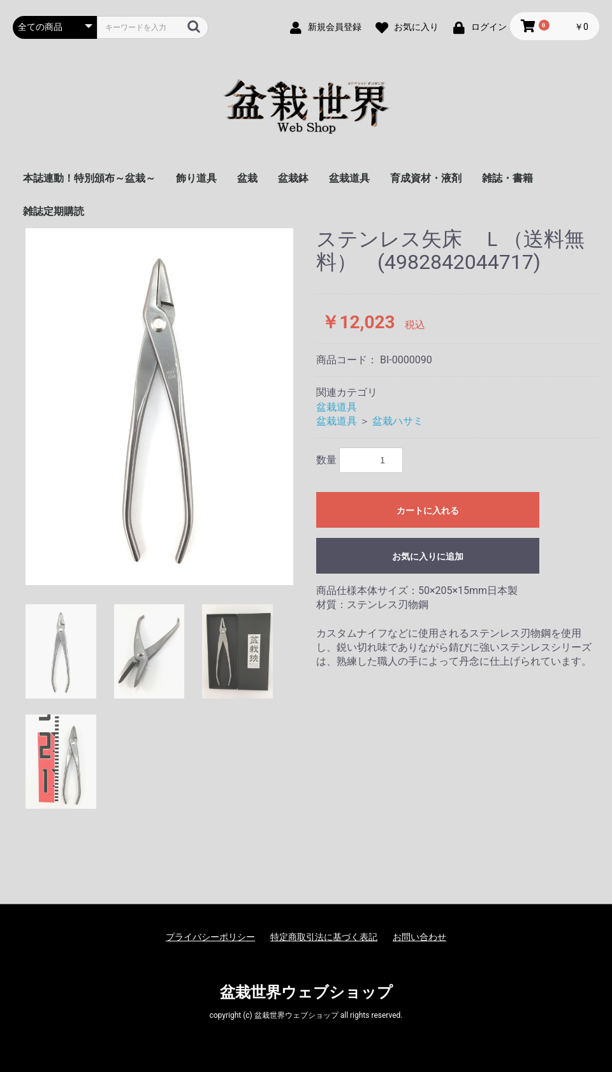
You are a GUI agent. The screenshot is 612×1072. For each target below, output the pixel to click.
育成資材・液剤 (426, 178)
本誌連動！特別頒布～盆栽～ (89, 178)
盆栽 (247, 178)
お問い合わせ (419, 937)
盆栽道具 (349, 178)
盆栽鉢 (293, 178)
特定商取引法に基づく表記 (323, 937)
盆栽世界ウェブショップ (306, 992)
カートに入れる (428, 510)
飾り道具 (196, 178)
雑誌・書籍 (507, 178)
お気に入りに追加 (427, 556)
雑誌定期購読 (53, 211)
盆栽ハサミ (397, 421)
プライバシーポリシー (210, 937)
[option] (159, 406)
